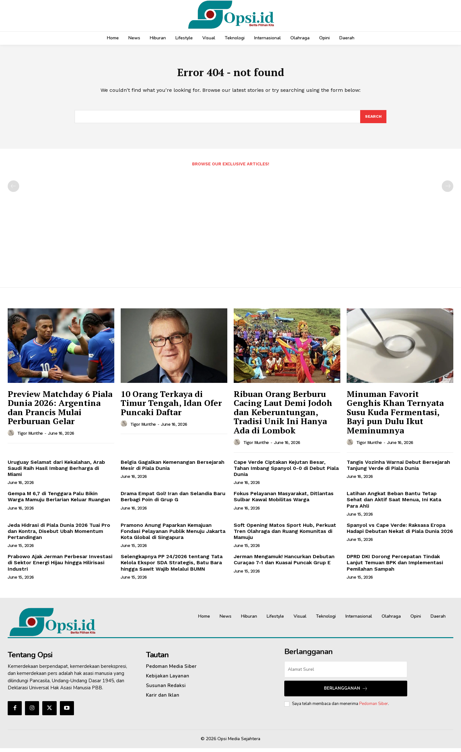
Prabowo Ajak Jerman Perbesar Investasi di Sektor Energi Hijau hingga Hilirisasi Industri (60, 566)
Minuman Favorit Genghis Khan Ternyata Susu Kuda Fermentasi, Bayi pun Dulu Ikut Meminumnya (395, 415)
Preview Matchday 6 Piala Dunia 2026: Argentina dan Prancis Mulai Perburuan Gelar (60, 411)
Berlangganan (346, 692)
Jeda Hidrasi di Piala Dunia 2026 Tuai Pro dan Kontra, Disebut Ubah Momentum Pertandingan (59, 535)
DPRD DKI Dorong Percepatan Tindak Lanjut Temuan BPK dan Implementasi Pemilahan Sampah (395, 566)
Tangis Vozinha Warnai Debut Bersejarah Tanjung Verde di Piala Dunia (398, 469)
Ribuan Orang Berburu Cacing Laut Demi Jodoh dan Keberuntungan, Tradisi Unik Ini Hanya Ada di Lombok (283, 415)
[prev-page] (13, 190)
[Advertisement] (230, 227)
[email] (345, 673)
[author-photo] (12, 436)
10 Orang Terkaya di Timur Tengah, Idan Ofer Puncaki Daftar (171, 406)
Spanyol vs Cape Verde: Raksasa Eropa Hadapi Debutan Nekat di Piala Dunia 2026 (400, 532)
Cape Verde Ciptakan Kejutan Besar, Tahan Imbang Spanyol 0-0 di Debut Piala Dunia (286, 472)
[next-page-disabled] (447, 190)
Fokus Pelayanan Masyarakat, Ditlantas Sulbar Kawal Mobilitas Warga (284, 500)
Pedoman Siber (373, 707)
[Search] (373, 120)
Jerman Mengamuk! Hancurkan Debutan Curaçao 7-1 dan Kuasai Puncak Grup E (284, 563)
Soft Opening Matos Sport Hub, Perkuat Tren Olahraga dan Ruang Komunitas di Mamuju (285, 535)
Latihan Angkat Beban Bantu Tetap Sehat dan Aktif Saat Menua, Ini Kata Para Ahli (394, 503)
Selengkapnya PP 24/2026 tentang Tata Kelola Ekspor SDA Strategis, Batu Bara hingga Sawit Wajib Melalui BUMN (171, 566)
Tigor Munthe (30, 437)
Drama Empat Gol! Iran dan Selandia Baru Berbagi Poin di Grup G (173, 500)
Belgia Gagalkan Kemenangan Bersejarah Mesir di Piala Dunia (172, 469)
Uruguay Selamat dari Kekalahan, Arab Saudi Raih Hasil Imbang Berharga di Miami (56, 472)
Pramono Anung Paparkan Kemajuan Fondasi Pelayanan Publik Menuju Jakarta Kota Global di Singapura (173, 535)
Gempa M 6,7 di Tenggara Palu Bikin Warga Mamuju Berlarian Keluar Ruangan (59, 500)
